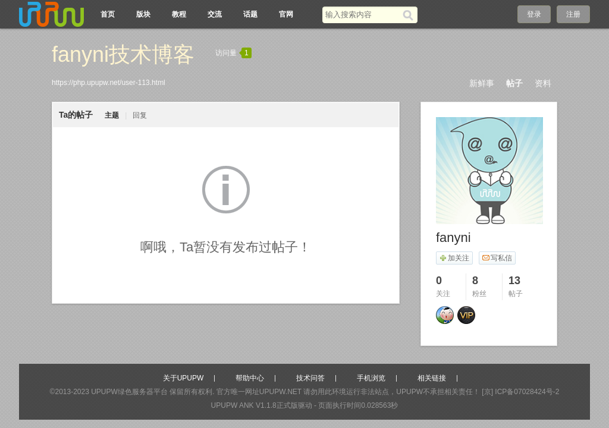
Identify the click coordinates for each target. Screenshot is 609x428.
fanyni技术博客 (123, 54)
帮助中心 (250, 378)
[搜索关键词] (362, 14)
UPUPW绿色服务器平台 (129, 392)
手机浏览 (371, 378)
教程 (179, 14)
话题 (250, 14)
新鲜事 (481, 83)
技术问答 (310, 378)
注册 (573, 14)
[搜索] (410, 15)
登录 (534, 14)
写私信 (497, 258)
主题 (112, 115)
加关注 (454, 258)
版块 (143, 14)
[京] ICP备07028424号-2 (520, 392)
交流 (215, 14)
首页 (108, 14)
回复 (140, 115)
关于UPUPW (183, 378)
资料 (543, 83)
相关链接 (431, 378)
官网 (286, 14)
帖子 (514, 83)
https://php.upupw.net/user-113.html (108, 82)
